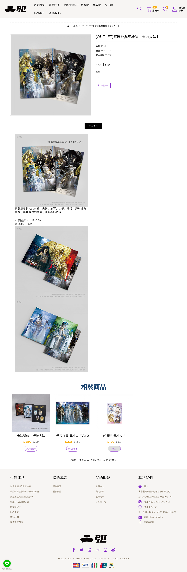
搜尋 (75, 26)
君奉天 (113, 460)
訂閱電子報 (101, 501)
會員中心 (100, 486)
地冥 (99, 460)
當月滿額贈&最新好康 (20, 486)
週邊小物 (54, 13)
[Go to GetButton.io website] (7, 569)
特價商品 (57, 491)
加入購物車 (103, 85)
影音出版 (39, 13)
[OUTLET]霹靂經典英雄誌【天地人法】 (101, 26)
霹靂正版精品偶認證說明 (22, 496)
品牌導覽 (57, 486)
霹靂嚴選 (54, 5)
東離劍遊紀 (70, 5)
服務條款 (14, 512)
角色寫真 (84, 460)
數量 (98, 71)
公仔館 (109, 5)
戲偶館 (85, 5)
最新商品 (39, 5)
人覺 (105, 460)
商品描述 (93, 126)
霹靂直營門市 (16, 522)
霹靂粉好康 (149, 522)
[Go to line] (7, 563)
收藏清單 (100, 496)
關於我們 (14, 517)
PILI (103, 46)
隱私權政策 (15, 507)
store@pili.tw (156, 517)
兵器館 (97, 5)
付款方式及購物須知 (19, 501)
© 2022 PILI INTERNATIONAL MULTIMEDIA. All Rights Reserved (93, 558)
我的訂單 (100, 491)
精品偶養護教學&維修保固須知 (24, 491)
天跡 (92, 460)
